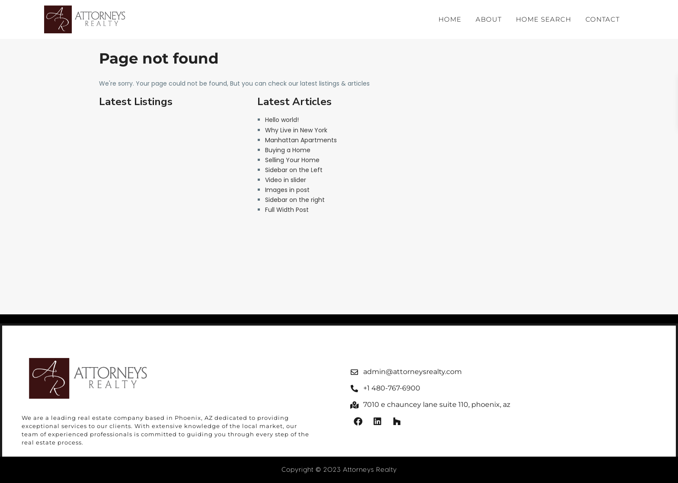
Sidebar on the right (295, 199)
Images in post (287, 190)
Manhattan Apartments (301, 140)
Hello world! (282, 119)
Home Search (543, 19)
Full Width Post (287, 209)
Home (449, 19)
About (489, 19)
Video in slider (285, 180)
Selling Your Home (292, 160)
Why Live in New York (296, 130)
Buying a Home (287, 150)
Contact (602, 19)
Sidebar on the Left (294, 170)
